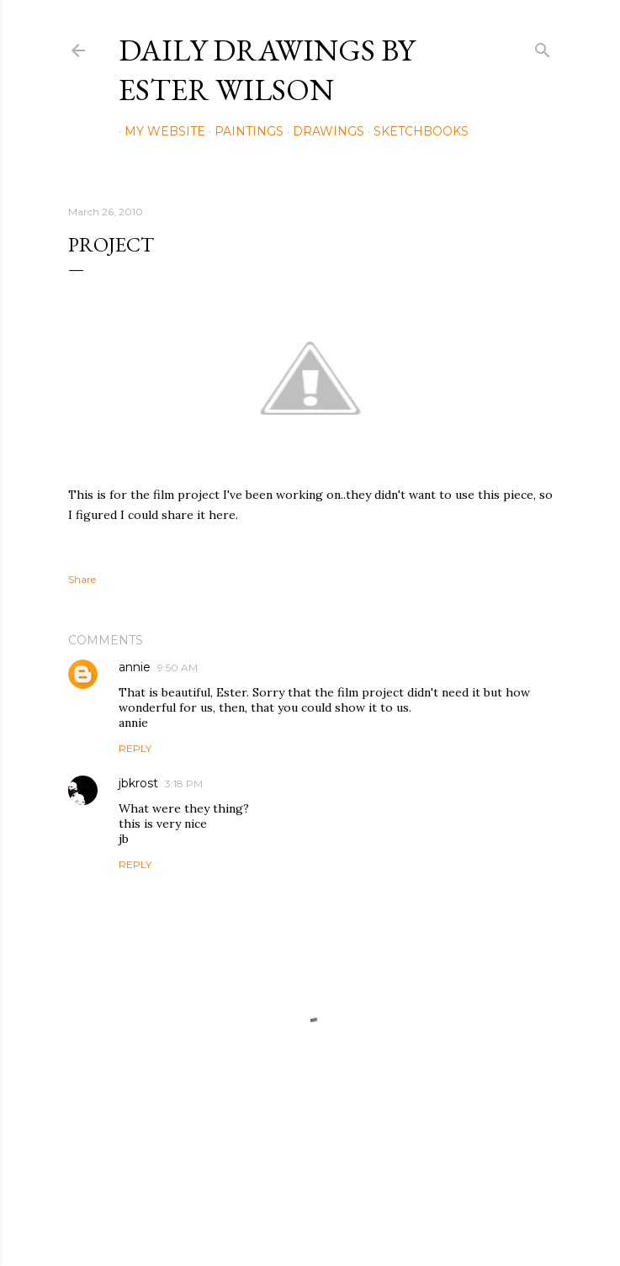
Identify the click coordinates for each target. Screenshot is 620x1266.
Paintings (243, 131)
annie (135, 667)
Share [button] (82, 579)
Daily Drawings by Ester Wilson (267, 69)
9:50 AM (177, 667)
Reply (135, 748)
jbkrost (138, 783)
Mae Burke (355, 1217)
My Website (159, 131)
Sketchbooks (415, 131)
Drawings (322, 131)
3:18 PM (184, 783)
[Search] (543, 46)
